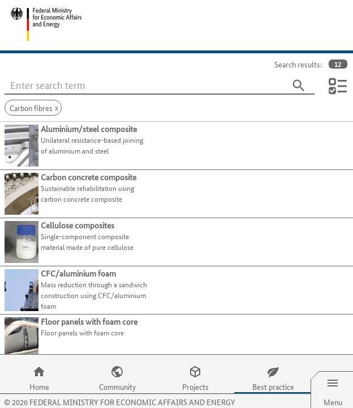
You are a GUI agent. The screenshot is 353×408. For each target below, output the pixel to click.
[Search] (299, 86)
